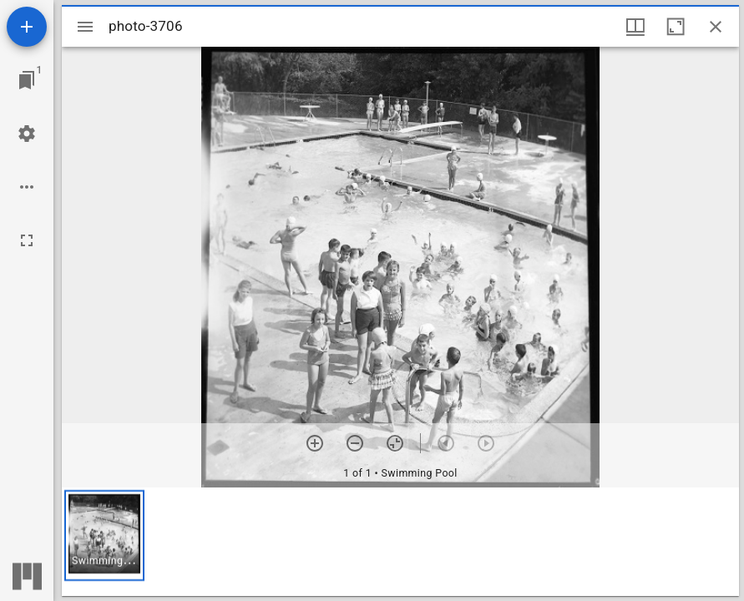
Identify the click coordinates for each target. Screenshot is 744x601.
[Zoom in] (315, 443)
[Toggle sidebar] (85, 27)
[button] (104, 535)
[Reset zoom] (395, 443)
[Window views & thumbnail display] (635, 27)
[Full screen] (27, 240)
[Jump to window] (27, 80)
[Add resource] (27, 27)
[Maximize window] (675, 27)
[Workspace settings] (27, 134)
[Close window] (716, 27)
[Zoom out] (355, 443)
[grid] (400, 541)
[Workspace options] (27, 187)
